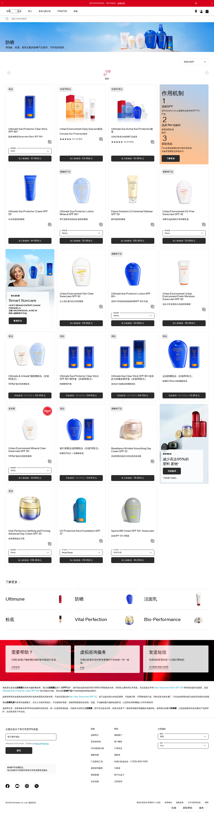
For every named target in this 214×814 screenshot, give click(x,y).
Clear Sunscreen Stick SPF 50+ (169, 688)
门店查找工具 (97, 761)
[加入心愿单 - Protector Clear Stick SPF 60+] (49, 142)
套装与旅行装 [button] (133, 11)
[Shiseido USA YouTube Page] (17, 786)
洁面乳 (150, 599)
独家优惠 (95, 755)
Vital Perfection (91, 619)
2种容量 (13, 148)
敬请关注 (18, 321)
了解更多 (171, 158)
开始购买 (172, 471)
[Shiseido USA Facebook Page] (8, 786)
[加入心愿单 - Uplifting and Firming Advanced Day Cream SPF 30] (49, 544)
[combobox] (109, 19)
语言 (161, 743)
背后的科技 (96, 741)
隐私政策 (38, 743)
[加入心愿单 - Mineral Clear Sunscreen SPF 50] (49, 462)
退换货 (117, 755)
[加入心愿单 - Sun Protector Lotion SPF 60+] (152, 307)
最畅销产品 (57, 11)
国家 (161, 734)
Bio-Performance (162, 619)
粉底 (10, 619)
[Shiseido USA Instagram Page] (27, 786)
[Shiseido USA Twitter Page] (37, 786)
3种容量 (167, 230)
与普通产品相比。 (170, 478)
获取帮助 (187, 808)
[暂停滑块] (196, 3)
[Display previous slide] (9, 72)
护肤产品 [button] (84, 11)
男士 (118, 11)
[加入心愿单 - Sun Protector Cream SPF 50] (49, 225)
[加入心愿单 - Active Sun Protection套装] (152, 142)
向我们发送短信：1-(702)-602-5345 (131, 761)
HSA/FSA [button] (150, 11)
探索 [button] (164, 11)
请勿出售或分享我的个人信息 (148, 802)
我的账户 (118, 735)
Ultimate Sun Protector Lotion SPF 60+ (21, 691)
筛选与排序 (189, 62)
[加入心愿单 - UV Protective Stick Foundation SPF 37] (101, 541)
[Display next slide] (206, 72)
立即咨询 (15, 667)
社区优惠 (95, 781)
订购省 (117, 768)
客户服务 (118, 741)
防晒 (79, 599)
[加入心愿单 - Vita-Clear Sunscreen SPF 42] (101, 307)
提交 (19, 750)
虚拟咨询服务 (97, 768)
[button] (207, 11)
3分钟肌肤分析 (97, 748)
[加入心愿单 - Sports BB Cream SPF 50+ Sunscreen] (152, 541)
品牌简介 (95, 735)
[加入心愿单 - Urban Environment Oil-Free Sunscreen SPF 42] (204, 225)
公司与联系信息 (194, 802)
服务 (201, 808)
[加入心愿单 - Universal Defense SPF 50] (152, 225)
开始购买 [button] (27, 396)
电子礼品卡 (119, 775)
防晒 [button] (97, 11)
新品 (71, 11)
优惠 (173, 808)
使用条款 (168, 802)
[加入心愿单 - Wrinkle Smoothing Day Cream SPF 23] (152, 462)
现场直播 (95, 775)
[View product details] (29, 106)
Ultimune (15, 599)
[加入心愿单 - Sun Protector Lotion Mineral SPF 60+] (101, 225)
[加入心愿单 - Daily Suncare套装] (101, 139)
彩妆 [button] (107, 11)
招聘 (206, 802)
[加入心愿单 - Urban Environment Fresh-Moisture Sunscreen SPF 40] (204, 310)
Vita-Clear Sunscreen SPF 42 (83, 697)
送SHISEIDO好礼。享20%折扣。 (107, 3)
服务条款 (46, 743)
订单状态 (118, 748)
